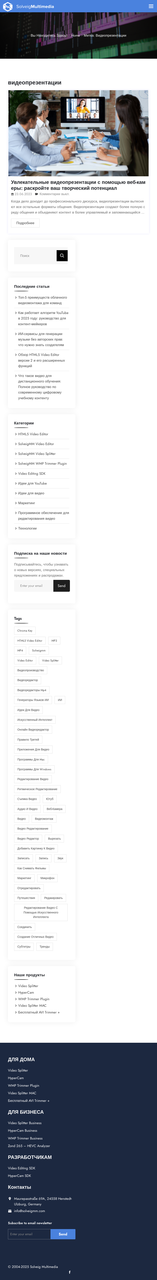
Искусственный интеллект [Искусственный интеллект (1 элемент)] (34, 720)
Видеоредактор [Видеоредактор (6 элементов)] (27, 680)
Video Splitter (28, 985)
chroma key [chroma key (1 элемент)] (24, 631)
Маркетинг (26, 503)
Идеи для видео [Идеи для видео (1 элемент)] (28, 710)
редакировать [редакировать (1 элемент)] (53, 898)
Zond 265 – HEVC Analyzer (29, 1145)
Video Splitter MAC (32, 1005)
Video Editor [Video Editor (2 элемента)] (25, 660)
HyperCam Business (22, 1130)
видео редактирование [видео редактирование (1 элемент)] (32, 829)
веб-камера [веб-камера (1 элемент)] (54, 809)
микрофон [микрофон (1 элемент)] (47, 878)
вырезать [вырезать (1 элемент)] (54, 839)
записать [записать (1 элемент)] (23, 858)
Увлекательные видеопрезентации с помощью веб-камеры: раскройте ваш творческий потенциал (78, 185)
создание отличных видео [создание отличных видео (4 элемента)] (35, 937)
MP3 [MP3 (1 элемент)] (54, 641)
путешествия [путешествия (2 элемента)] (26, 898)
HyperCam (26, 992)
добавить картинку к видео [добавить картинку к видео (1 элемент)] (36, 848)
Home (75, 35)
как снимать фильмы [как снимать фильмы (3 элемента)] (31, 868)
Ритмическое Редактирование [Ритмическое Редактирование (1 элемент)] (37, 789)
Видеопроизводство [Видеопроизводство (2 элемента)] (30, 670)
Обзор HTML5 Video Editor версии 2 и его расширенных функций (41, 360)
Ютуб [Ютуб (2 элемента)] (49, 799)
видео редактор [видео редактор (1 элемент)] (28, 839)
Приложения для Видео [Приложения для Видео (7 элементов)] (33, 749)
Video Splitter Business (24, 1122)
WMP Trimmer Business (25, 1138)
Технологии (27, 528)
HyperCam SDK (19, 1175)
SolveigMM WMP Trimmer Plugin (42, 463)
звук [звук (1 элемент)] (60, 858)
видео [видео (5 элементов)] (21, 819)
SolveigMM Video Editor (36, 443)
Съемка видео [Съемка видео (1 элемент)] (27, 799)
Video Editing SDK (32, 473)
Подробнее (25, 222)
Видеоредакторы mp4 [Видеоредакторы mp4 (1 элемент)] (31, 690)
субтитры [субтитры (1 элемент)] (23, 947)
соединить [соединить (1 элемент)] (24, 927)
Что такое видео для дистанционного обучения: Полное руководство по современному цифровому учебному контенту (40, 386)
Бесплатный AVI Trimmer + (39, 1012)
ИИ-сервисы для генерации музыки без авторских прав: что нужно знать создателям (41, 339)
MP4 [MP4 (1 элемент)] (20, 650)
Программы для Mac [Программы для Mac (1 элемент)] (31, 759)
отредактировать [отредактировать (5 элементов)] (28, 888)
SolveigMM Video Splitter (37, 453)
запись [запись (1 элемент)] (43, 858)
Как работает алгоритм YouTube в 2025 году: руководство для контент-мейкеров (43, 318)
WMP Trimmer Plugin (33, 999)
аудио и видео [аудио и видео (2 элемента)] (27, 809)
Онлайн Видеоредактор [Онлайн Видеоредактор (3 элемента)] (33, 730)
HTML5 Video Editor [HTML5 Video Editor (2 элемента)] (29, 641)
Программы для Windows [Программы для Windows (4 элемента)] (34, 769)
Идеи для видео (31, 493)
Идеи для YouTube (32, 483)
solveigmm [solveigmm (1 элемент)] (39, 650)
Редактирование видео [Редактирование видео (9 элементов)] (32, 779)
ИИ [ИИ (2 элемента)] (60, 700)
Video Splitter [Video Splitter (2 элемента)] (50, 660)
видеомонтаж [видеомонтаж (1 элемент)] (44, 819)
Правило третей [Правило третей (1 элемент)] (28, 740)
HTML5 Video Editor (33, 434)
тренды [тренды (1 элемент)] (45, 947)
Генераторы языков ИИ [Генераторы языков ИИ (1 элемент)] (33, 700)
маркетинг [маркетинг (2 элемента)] (24, 878)
